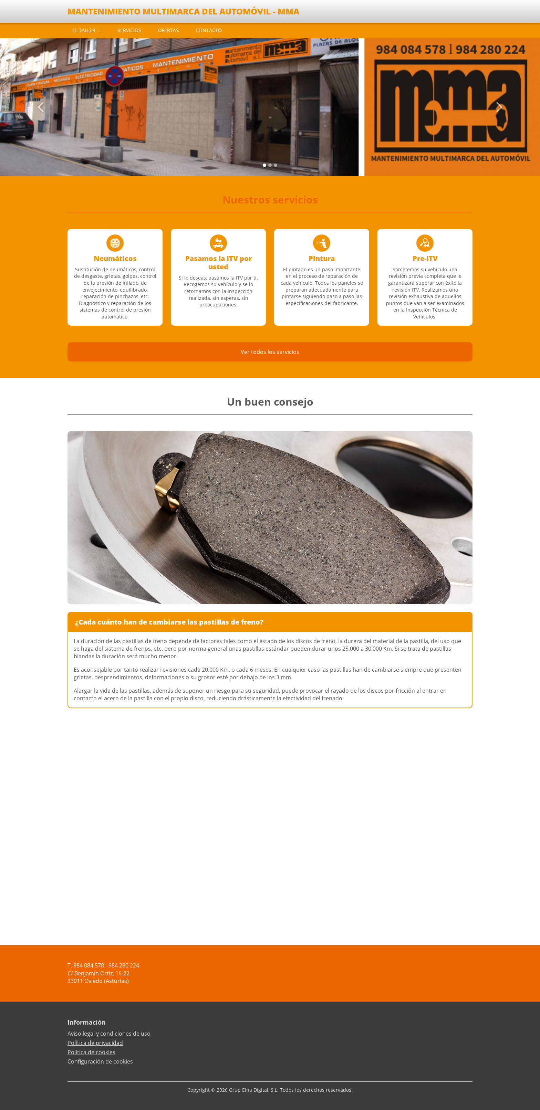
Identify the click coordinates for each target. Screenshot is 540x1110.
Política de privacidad (95, 1043)
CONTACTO (209, 30)
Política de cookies (91, 1052)
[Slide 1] (270, 165)
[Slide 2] (275, 165)
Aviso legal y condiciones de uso (109, 1033)
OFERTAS (168, 30)
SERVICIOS (129, 30)
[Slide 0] (264, 165)
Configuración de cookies (100, 1061)
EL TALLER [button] (83, 30)
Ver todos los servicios (270, 352)
